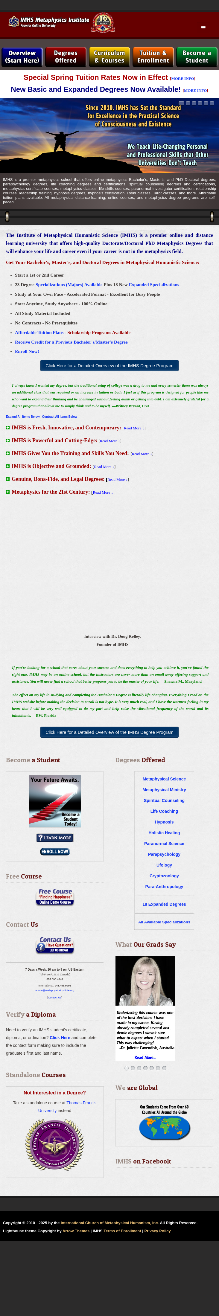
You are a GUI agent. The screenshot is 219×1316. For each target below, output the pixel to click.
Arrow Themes (76, 1231)
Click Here (60, 1037)
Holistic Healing (164, 832)
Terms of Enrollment (122, 1231)
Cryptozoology (164, 875)
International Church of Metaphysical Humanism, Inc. (110, 1223)
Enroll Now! (27, 351)
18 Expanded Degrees (164, 904)
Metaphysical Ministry (164, 789)
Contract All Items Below (59, 416)
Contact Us (55, 997)
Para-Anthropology (164, 886)
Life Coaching (164, 811)
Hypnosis (164, 822)
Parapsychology (164, 854)
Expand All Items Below (22, 416)
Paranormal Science (164, 843)
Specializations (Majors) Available (69, 284)
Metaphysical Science (164, 779)
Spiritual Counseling (164, 800)
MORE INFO (182, 78)
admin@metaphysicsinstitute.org (54, 990)
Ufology (164, 865)
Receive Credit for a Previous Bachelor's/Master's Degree (71, 341)
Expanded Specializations (154, 284)
